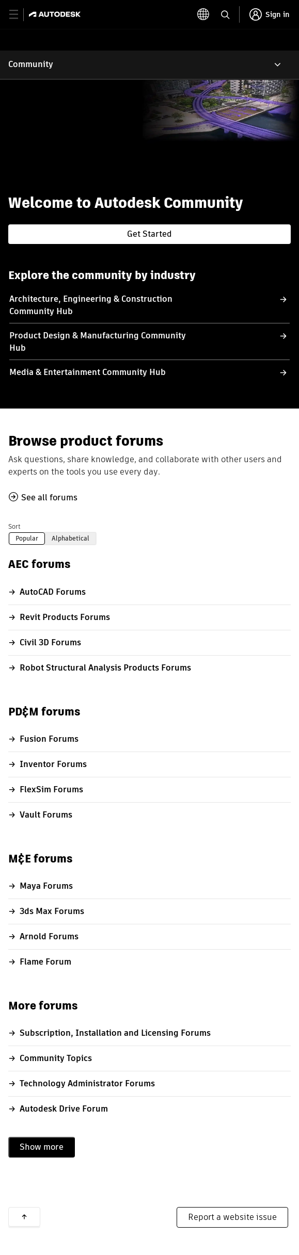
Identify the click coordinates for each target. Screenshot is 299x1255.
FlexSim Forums (51, 789)
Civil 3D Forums (50, 642)
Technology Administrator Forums (87, 1083)
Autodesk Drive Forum (64, 1109)
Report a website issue (232, 1217)
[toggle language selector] (203, 14)
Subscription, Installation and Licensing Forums (115, 1033)
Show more (42, 1147)
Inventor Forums (53, 764)
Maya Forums (46, 886)
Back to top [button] (24, 1217)
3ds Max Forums (52, 911)
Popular (26, 538)
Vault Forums (46, 815)
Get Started (149, 234)
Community (30, 64)
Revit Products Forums (65, 617)
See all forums (49, 497)
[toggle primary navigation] (19, 14)
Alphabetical (70, 538)
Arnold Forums (49, 936)
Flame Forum (45, 962)
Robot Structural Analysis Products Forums (105, 668)
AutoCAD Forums (53, 592)
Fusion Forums (49, 739)
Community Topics (56, 1058)
